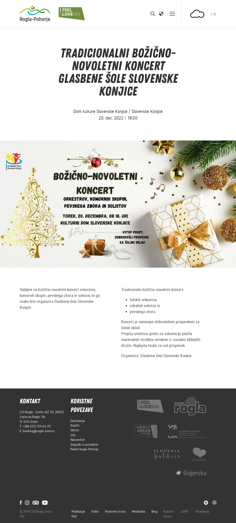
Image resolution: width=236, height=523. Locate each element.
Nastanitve (77, 440)
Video (95, 511)
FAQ (74, 516)
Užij (72, 435)
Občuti (74, 430)
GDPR (185, 511)
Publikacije (78, 511)
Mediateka (138, 511)
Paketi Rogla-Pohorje (84, 449)
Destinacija (77, 421)
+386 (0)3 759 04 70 (36, 426)
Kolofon (169, 511)
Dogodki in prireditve (84, 444)
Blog (154, 511)
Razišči (75, 425)
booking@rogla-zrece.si (38, 431)
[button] (161, 13)
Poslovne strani (115, 511)
